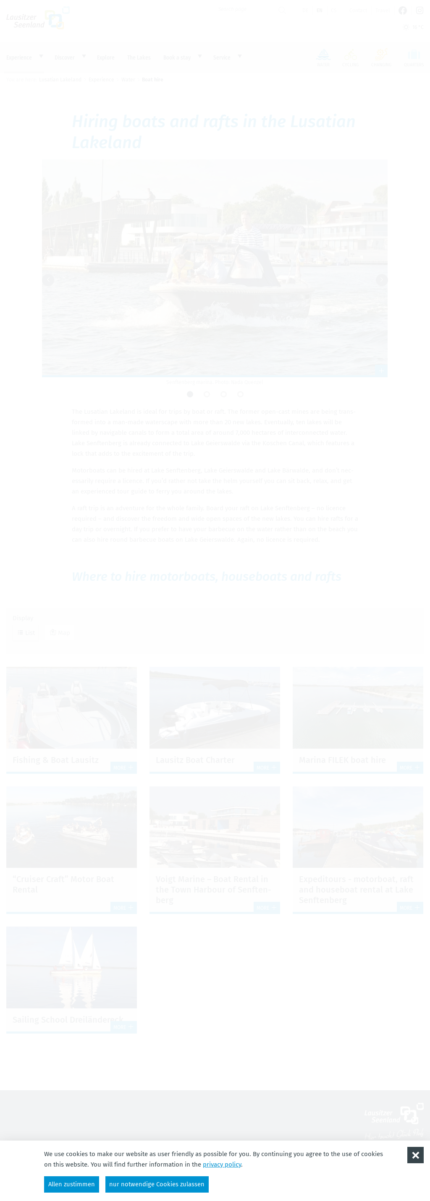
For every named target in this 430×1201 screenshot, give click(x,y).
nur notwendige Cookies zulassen (158, 1184)
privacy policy (222, 1164)
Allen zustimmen (72, 1184)
